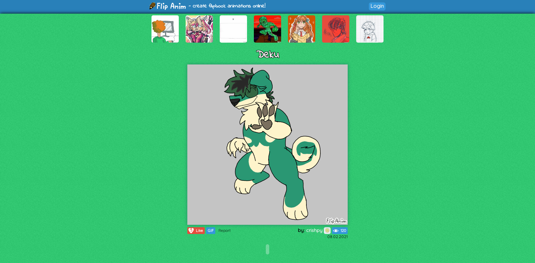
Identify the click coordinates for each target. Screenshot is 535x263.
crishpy (318, 230)
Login (377, 6)
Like (195, 230)
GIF (211, 230)
